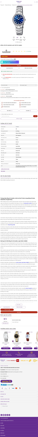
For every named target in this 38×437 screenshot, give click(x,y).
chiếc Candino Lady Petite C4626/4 (22, 262)
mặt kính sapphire (28, 288)
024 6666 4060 (2, 96)
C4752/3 (16, 341)
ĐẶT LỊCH (19, 118)
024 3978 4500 (2, 92)
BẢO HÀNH (3, 171)
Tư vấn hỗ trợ (4, 378)
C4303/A (27, 341)
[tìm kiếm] (34, 2)
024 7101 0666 (2, 89)
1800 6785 (19, 352)
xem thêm (8, 62)
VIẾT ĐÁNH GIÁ (5, 320)
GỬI (35, 116)
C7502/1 (5, 341)
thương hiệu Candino (28, 203)
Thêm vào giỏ (5, 345)
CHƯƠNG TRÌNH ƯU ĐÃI (6, 71)
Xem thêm (18, 304)
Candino (17, 126)
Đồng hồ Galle (5, 403)
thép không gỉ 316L (11, 224)
